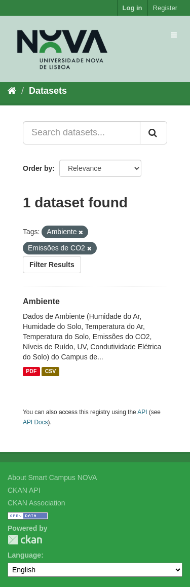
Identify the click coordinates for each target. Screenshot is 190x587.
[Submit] (153, 132)
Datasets (48, 91)
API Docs (35, 422)
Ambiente (41, 301)
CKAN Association (36, 503)
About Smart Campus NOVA (52, 477)
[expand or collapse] (173, 35)
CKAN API (24, 490)
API (142, 412)
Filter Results (51, 265)
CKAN (25, 539)
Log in (132, 8)
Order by (37, 168)
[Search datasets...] (81, 132)
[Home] (12, 91)
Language (24, 555)
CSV (50, 372)
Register (165, 8)
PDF (31, 372)
